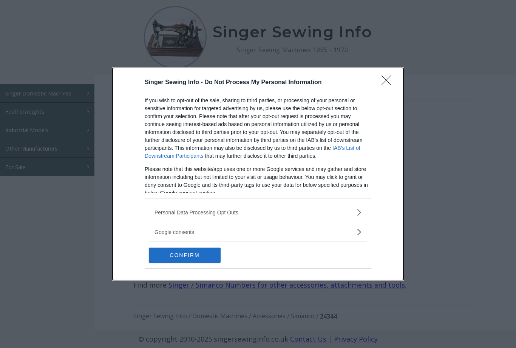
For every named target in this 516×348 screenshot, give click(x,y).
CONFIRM (184, 255)
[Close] (389, 82)
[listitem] (258, 212)
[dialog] (258, 174)
